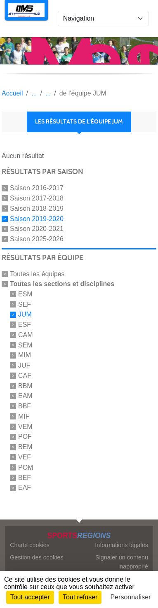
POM (25, 467)
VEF (24, 457)
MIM (24, 355)
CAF (24, 375)
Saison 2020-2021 (37, 228)
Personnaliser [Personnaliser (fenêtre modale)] (131, 597)
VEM (25, 426)
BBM (25, 385)
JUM (25, 314)
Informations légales (121, 545)
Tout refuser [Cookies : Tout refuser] (80, 597)
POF (25, 436)
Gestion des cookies (37, 557)
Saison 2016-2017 (37, 187)
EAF (24, 487)
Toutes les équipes (37, 273)
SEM (25, 344)
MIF (24, 416)
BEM (25, 446)
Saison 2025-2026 (37, 238)
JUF (24, 365)
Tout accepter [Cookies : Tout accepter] (30, 597)
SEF (24, 304)
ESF (24, 324)
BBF (24, 406)
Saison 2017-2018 (37, 198)
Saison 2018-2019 (37, 208)
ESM (25, 294)
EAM (25, 395)
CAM (25, 334)
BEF (24, 477)
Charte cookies (30, 545)
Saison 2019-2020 (37, 218)
